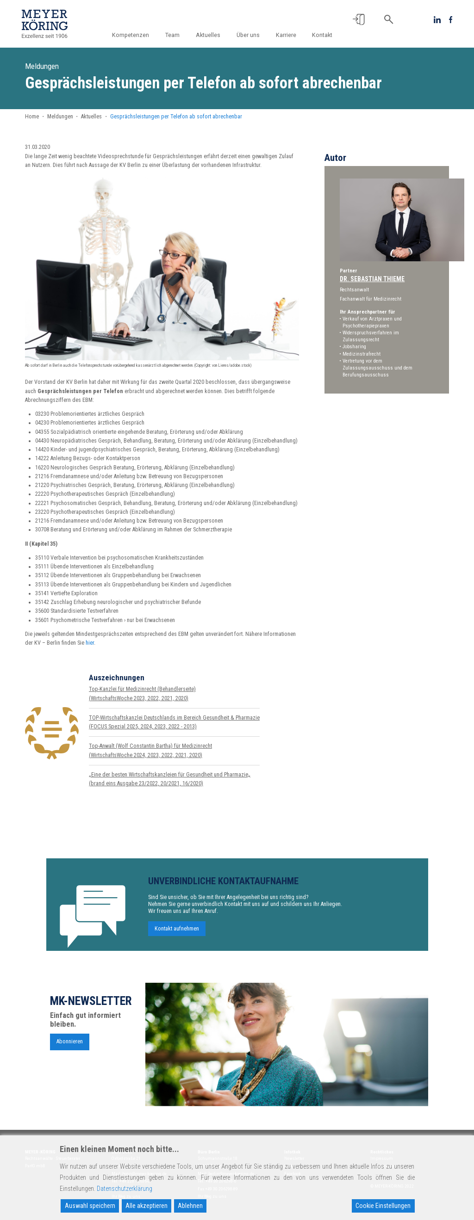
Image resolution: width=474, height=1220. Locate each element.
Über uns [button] (248, 35)
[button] (358, 19)
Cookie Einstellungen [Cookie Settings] (383, 1205)
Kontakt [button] (322, 35)
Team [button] (172, 35)
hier (90, 643)
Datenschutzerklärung (124, 1188)
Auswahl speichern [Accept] (90, 1205)
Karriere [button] (286, 35)
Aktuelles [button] (208, 35)
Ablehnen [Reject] (190, 1205)
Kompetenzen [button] (130, 35)
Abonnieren (69, 1044)
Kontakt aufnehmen (177, 931)
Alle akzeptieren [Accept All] (146, 1205)
